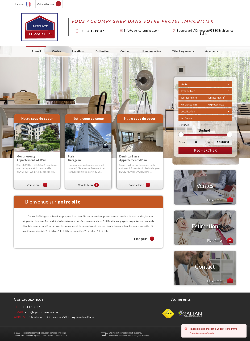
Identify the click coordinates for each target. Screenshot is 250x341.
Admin (50, 336)
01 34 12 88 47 (92, 31)
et (209, 142)
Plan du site (19, 336)
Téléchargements (183, 51)
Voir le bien (37, 185)
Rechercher (205, 150)
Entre (181, 142)
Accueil (36, 51)
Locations (78, 51)
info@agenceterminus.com (141, 30)
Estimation (102, 51)
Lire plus (144, 239)
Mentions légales (33, 336)
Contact (125, 51)
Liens (44, 336)
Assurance (211, 51)
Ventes (56, 51)
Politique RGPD (61, 336)
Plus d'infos (220, 199)
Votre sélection (45, 4)
